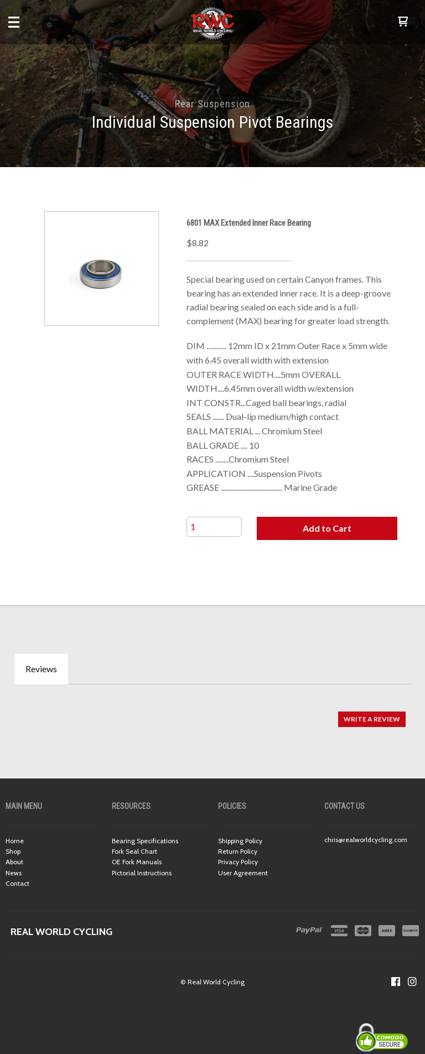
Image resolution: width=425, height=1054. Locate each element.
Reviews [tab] (41, 668)
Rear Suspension (212, 104)
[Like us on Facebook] (395, 981)
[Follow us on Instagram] (412, 981)
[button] (403, 22)
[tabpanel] (212, 714)
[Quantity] (214, 527)
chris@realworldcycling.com (365, 839)
